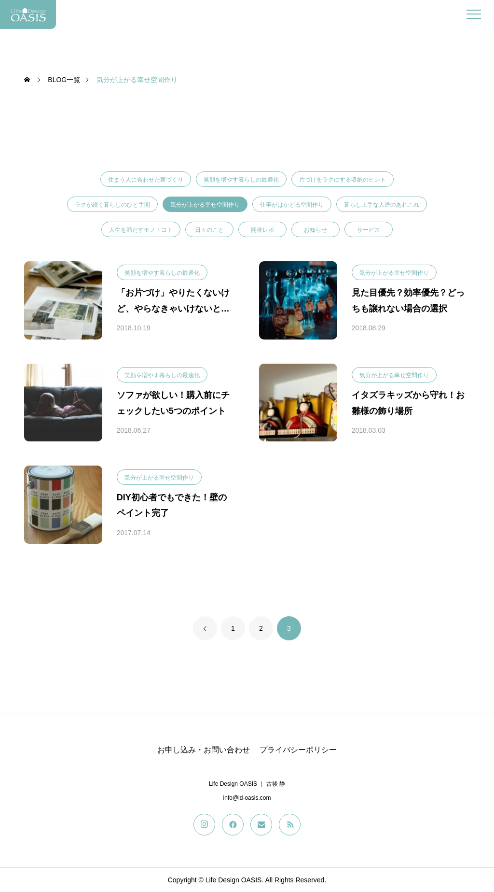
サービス (368, 230)
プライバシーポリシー (298, 750)
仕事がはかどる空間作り (292, 204)
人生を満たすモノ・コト (141, 230)
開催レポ (262, 230)
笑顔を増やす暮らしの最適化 (241, 179)
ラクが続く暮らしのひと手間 (112, 204)
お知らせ (315, 230)
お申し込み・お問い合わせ (203, 750)
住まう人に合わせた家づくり (145, 179)
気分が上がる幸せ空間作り (205, 204)
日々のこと (209, 230)
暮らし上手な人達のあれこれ (381, 204)
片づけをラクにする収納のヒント (342, 179)
